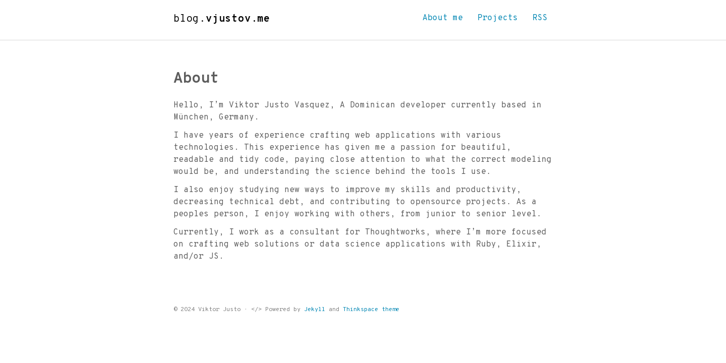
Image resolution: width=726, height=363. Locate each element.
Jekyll (314, 310)
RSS (540, 18)
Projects (497, 18)
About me (442, 18)
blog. (221, 19)
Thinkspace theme (371, 310)
